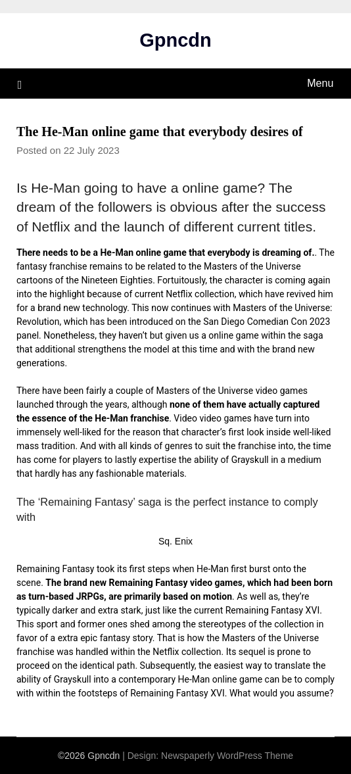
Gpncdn (175, 40)
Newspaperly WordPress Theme (227, 755)
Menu (320, 83)
